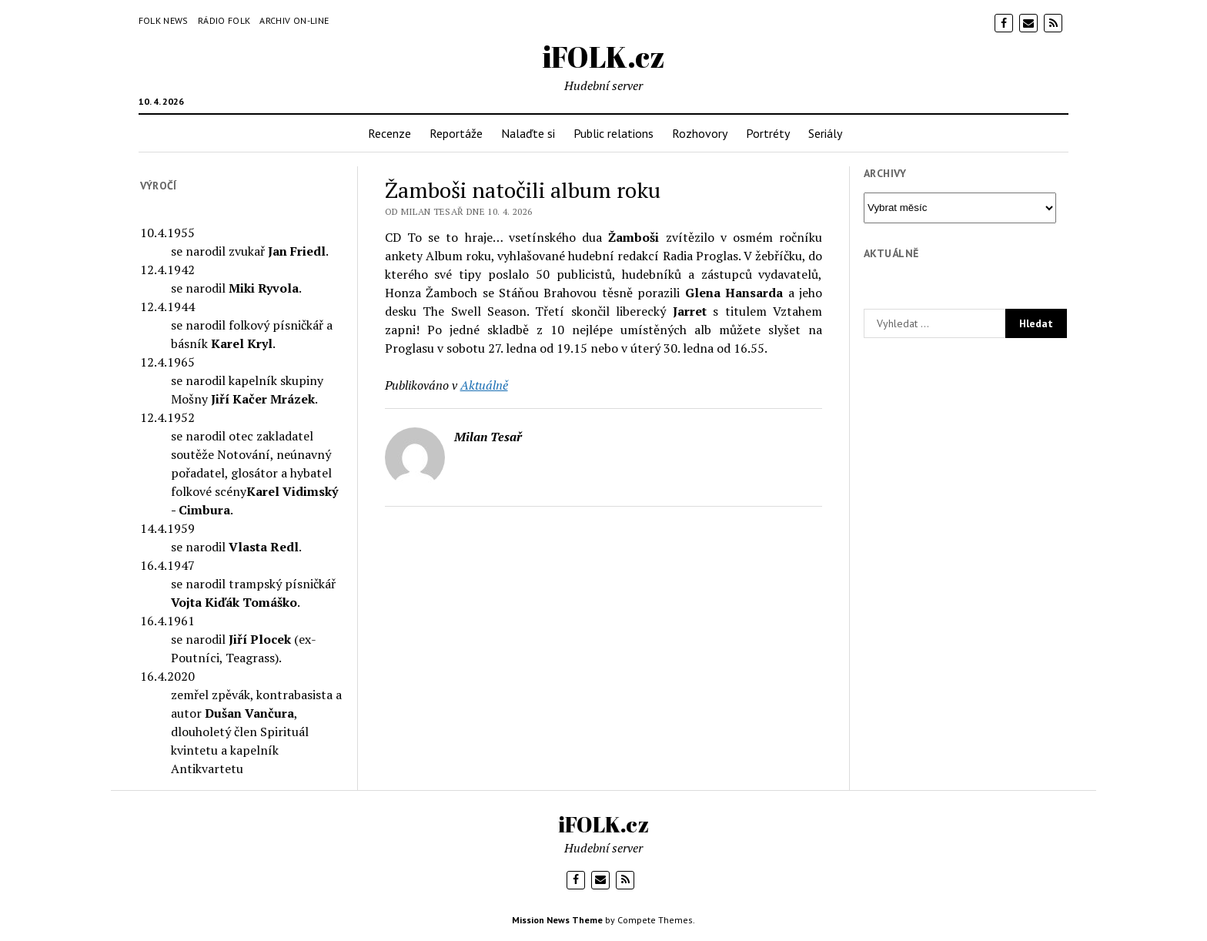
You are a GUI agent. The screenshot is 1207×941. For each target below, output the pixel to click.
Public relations (613, 133)
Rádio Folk (224, 20)
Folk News (164, 20)
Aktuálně (484, 385)
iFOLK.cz (604, 56)
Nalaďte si (528, 133)
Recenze (389, 133)
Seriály (825, 133)
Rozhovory (699, 133)
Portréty (768, 133)
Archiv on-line (294, 20)
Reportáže (456, 133)
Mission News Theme (557, 920)
